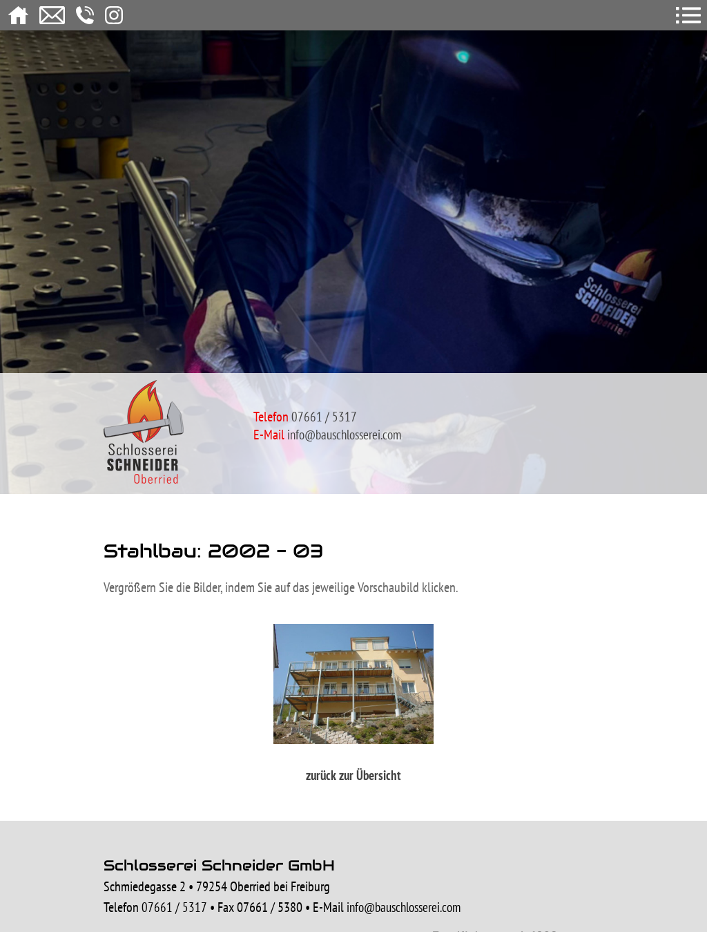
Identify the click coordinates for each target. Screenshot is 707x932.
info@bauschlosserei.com (344, 434)
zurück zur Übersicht (353, 775)
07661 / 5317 (174, 907)
